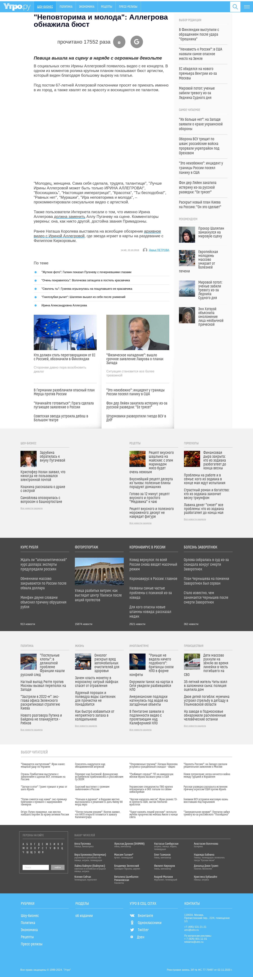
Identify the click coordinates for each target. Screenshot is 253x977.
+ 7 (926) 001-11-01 (195, 938)
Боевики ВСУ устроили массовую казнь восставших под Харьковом (206, 800)
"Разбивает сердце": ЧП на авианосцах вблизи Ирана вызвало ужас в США (151, 775)
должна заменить (69, 216)
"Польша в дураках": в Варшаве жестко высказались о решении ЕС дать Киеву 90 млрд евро (99, 802)
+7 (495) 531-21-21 (195, 927)
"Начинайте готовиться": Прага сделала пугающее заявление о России (64, 405)
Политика (66, 7)
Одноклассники (146, 923)
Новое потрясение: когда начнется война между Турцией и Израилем (207, 775)
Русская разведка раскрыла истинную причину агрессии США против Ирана (206, 788)
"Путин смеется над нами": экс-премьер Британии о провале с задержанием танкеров (44, 802)
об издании (84, 916)
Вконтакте (141, 916)
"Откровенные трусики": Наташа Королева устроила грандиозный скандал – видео (153, 765)
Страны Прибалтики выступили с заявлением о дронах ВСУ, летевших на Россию (43, 777)
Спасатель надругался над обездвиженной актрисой (90, 765)
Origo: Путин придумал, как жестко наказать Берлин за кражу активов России (45, 813)
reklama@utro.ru (193, 942)
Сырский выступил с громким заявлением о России (92, 788)
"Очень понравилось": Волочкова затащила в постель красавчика (85, 280)
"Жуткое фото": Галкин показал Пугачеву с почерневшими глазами (86, 272)
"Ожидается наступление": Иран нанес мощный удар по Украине (43, 765)
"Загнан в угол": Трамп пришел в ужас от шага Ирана (44, 788)
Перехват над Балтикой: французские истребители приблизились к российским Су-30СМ (99, 777)
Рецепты (106, 7)
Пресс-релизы (128, 7)
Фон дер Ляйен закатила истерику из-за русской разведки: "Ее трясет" (136, 405)
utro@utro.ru (191, 930)
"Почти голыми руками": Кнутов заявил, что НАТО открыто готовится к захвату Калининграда (97, 814)
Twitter (139, 930)
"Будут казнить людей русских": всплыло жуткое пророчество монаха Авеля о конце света (153, 814)
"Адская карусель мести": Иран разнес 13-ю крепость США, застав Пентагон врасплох (153, 802)
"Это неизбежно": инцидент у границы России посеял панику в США (135, 392)
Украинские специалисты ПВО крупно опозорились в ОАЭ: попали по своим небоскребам (151, 789)
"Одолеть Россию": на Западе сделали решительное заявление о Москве (205, 765)
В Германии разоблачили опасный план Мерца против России (64, 392)
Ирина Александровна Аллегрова (64, 305)
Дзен (137, 937)
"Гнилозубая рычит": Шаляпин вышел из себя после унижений (83, 296)
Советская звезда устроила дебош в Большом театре (61, 418)
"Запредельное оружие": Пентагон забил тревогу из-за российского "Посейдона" (207, 813)
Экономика (86, 7)
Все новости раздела (31, 508)
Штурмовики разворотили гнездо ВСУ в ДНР (136, 418)
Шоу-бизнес (45, 7)
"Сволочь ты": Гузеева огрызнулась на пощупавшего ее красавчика (86, 288)
